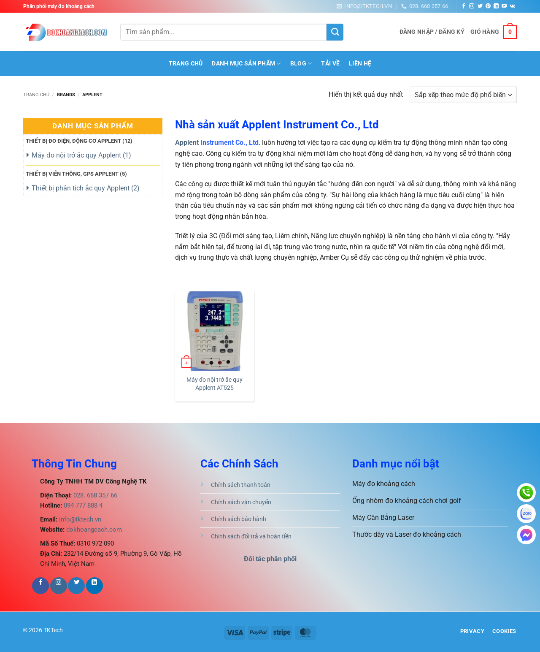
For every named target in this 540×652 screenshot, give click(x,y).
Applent (187, 143)
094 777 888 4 (82, 505)
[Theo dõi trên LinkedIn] (496, 6)
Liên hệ (360, 63)
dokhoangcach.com (94, 529)
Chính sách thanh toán (240, 485)
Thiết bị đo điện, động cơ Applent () (79, 141)
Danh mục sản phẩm (246, 64)
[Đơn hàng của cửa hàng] (463, 95)
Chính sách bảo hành (238, 519)
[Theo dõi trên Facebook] (463, 6)
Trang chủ (36, 95)
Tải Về (330, 63)
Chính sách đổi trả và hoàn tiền (251, 536)
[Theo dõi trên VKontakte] (512, 6)
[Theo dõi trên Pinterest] (488, 6)
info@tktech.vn (79, 519)
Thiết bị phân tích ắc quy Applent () (86, 188)
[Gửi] (335, 32)
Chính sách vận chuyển (241, 502)
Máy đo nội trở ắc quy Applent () (81, 155)
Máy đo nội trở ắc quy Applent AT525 (214, 383)
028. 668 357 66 (94, 495)
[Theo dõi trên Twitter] (480, 6)
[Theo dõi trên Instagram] (471, 6)
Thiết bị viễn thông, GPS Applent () (76, 174)
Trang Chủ (186, 63)
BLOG (301, 64)
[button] (432, 32)
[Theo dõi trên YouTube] (504, 6)
